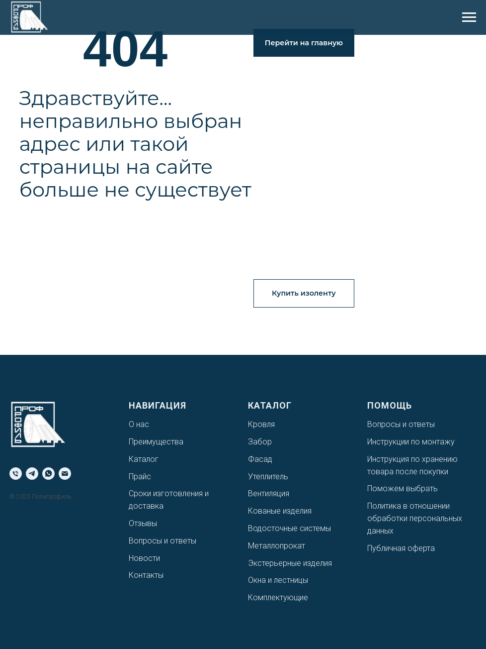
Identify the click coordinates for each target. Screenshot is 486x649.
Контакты (146, 575)
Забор (260, 441)
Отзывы (143, 523)
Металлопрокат (276, 545)
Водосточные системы (289, 528)
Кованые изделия (280, 511)
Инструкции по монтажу (411, 441)
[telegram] (32, 473)
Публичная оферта (401, 548)
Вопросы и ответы (162, 540)
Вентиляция (268, 493)
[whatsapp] (48, 473)
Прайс (140, 476)
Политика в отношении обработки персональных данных (414, 518)
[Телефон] (15, 473)
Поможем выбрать (402, 488)
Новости (144, 558)
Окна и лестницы (278, 580)
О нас (139, 424)
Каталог (144, 459)
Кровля (261, 424)
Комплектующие (278, 597)
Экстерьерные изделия (290, 563)
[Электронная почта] (65, 473)
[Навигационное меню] (469, 17)
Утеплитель (268, 476)
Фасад (260, 459)
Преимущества (156, 441)
